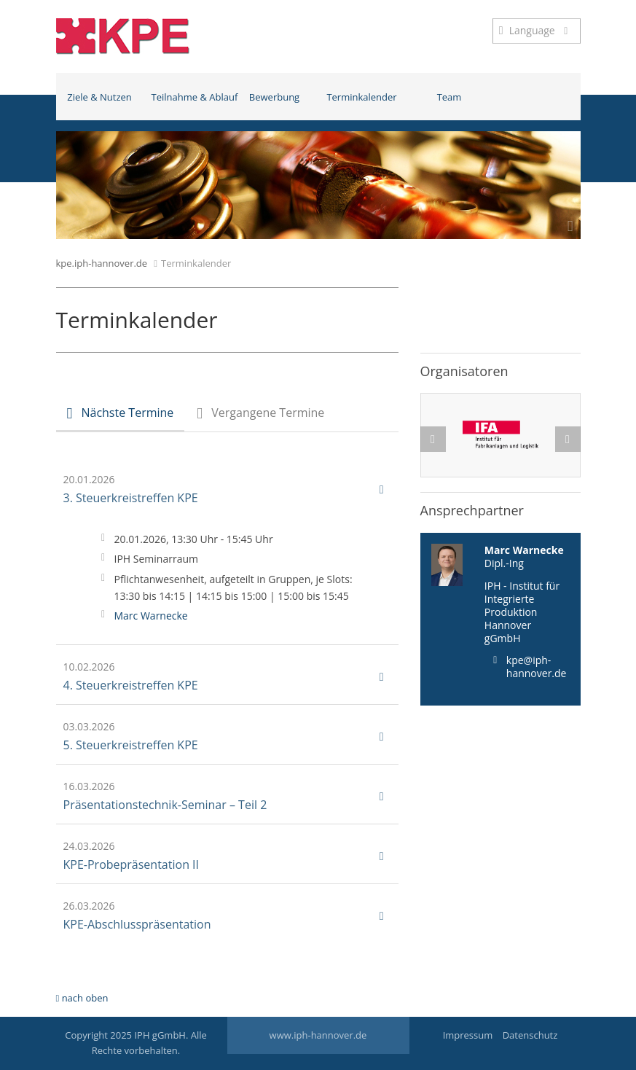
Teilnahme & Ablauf (191, 97)
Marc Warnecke (151, 615)
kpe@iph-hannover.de (536, 666)
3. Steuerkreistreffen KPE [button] (223, 489)
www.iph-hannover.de (318, 1035)
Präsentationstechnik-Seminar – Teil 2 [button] (223, 796)
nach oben (82, 997)
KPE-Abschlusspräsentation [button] (223, 915)
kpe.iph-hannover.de (102, 263)
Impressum (468, 1035)
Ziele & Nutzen (99, 97)
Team (449, 97)
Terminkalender (361, 97)
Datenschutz (530, 1035)
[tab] (120, 414)
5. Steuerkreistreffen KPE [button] (223, 736)
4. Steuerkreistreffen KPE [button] (223, 676)
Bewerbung (274, 97)
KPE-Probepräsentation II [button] (223, 855)
